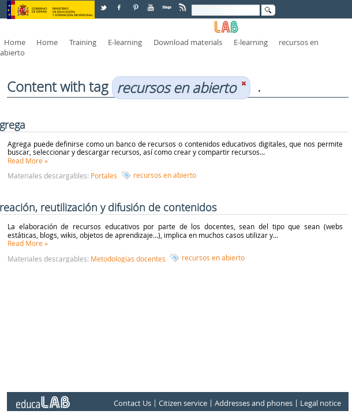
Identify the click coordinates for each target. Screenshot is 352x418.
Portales (104, 175)
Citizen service (183, 403)
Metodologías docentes (128, 258)
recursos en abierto (164, 175)
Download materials (187, 42)
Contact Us (132, 403)
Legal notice (320, 403)
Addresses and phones (254, 403)
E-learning (125, 42)
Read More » (28, 160)
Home (14, 42)
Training (82, 42)
